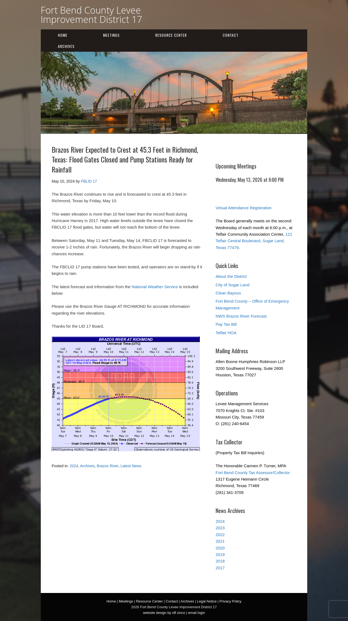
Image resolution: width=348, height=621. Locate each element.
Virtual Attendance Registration (244, 207)
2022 (220, 534)
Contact (230, 35)
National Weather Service (155, 286)
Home (62, 35)
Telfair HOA (226, 332)
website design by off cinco (164, 613)
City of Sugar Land (232, 284)
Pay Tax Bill (226, 324)
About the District (231, 276)
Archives (66, 46)
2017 (220, 567)
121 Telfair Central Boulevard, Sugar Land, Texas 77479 (254, 241)
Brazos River (107, 466)
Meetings (111, 35)
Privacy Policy (230, 601)
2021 (220, 541)
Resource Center (171, 35)
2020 (220, 548)
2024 (74, 466)
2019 (220, 554)
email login (196, 613)
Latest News (130, 466)
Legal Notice (206, 601)
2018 (220, 561)
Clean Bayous (228, 293)
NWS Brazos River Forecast (241, 316)
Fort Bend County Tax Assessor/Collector (253, 472)
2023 (220, 527)
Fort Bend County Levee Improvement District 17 (91, 15)
